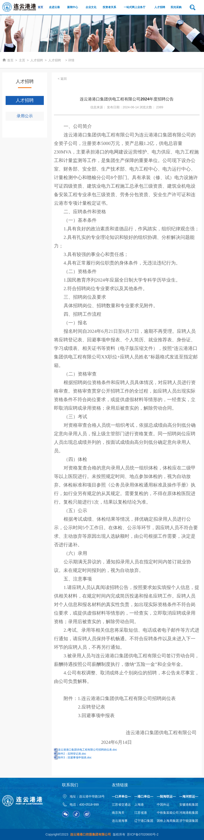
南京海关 (118, 812)
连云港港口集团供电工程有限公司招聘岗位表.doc (87, 749)
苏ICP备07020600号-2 (142, 834)
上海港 (139, 804)
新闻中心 (72, 7)
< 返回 (62, 78)
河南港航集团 (188, 812)
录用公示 (25, 116)
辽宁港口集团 (143, 820)
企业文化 (91, 7)
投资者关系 (109, 7)
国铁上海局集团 (168, 820)
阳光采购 (176, 7)
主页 (22, 60)
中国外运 (163, 804)
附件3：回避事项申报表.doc (74, 757)
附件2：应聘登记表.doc (72, 753)
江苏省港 (140, 812)
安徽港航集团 (188, 804)
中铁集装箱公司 (168, 812)
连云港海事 (120, 820)
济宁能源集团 (188, 820)
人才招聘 (159, 7)
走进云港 (54, 7)
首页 (40, 7)
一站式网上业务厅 (134, 7)
